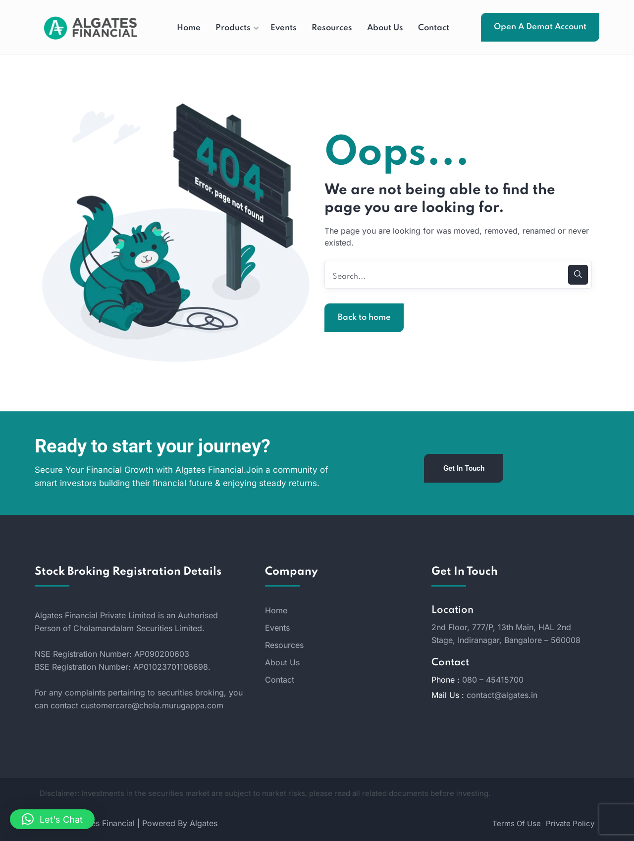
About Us (282, 662)
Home (276, 610)
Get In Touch (463, 468)
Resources (284, 645)
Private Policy (570, 823)
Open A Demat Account (540, 27)
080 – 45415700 (493, 680)
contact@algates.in (502, 695)
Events (277, 628)
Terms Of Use (516, 823)
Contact (279, 680)
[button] (52, 819)
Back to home (364, 317)
